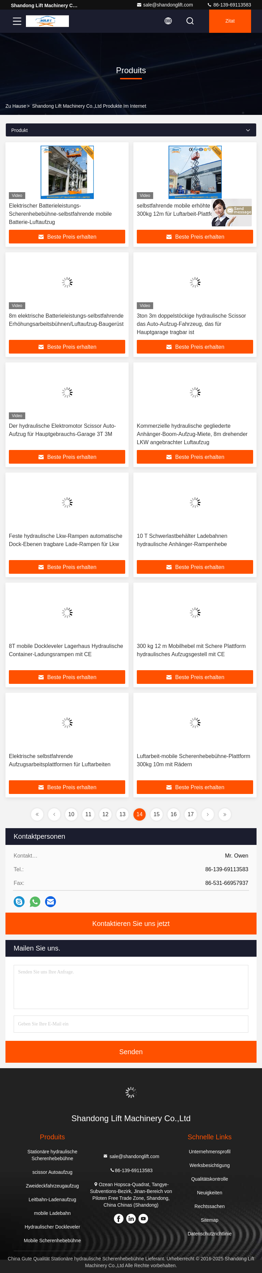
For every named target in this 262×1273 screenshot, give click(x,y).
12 (105, 814)
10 (71, 814)
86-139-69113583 (229, 5)
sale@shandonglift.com (164, 5)
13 (122, 814)
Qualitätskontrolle (209, 1179)
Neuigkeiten (209, 1192)
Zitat (230, 21)
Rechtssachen (209, 1206)
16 (174, 814)
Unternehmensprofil (209, 1151)
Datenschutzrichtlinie (210, 1233)
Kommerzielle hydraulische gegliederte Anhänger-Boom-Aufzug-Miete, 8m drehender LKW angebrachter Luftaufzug (192, 434)
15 (157, 814)
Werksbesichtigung (209, 1165)
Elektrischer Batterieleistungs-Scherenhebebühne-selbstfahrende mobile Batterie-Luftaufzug (60, 214)
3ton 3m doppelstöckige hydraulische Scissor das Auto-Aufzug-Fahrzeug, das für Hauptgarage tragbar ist (191, 324)
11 (88, 814)
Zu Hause (15, 106)
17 (191, 814)
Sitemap (209, 1220)
